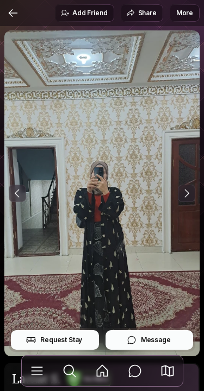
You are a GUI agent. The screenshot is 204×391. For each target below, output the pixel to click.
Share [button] (141, 13)
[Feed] (102, 371)
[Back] (13, 13)
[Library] (37, 371)
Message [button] (149, 340)
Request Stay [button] (54, 340)
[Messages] (135, 371)
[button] (167, 371)
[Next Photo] (186, 193)
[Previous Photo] (17, 193)
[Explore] (69, 371)
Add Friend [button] (83, 13)
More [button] (184, 13)
